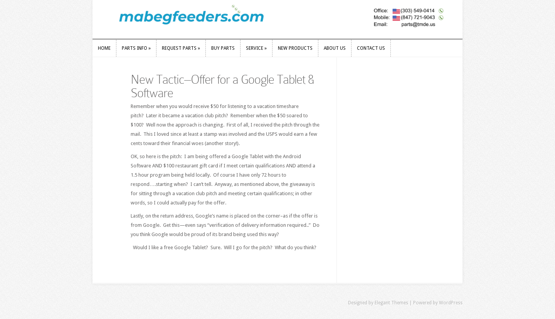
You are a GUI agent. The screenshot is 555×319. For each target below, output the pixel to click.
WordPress (450, 302)
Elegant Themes (391, 302)
